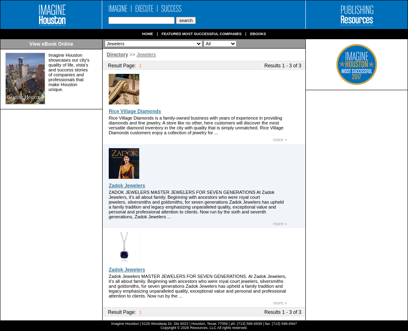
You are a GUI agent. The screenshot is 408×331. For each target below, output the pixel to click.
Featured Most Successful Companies (202, 34)
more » (280, 139)
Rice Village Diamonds (135, 111)
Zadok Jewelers (127, 186)
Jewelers (146, 55)
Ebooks (258, 34)
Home (147, 34)
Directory (117, 55)
